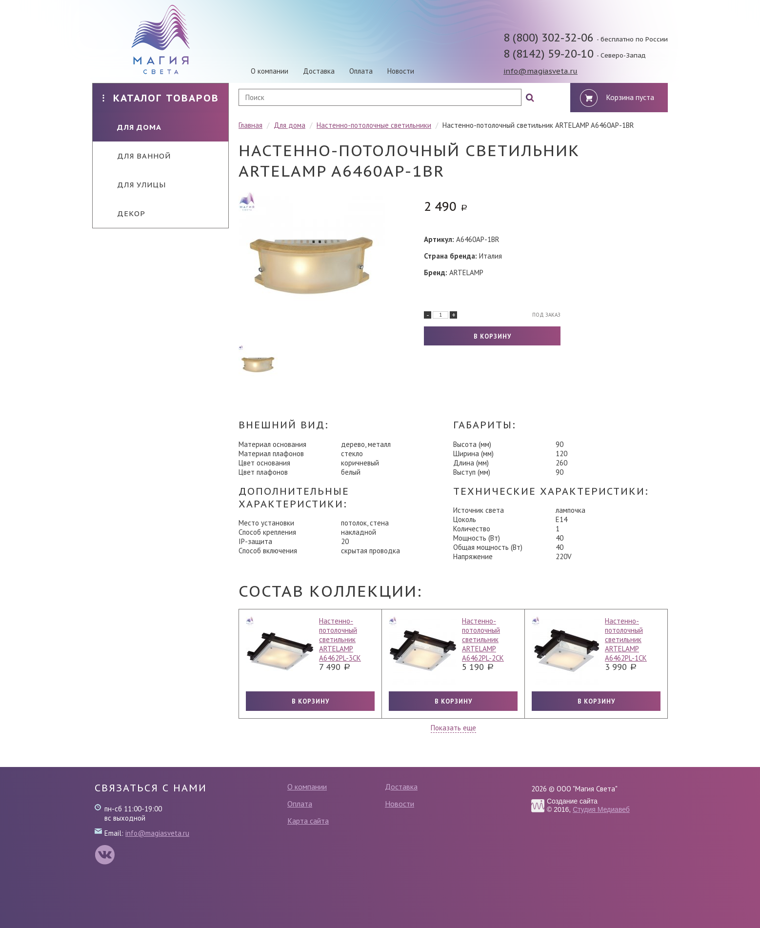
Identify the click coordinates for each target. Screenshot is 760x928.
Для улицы (134, 184)
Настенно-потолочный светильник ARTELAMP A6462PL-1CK (626, 639)
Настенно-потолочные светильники (374, 125)
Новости (400, 71)
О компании (269, 71)
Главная (250, 125)
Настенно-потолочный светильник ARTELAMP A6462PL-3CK (340, 639)
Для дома (131, 127)
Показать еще (453, 727)
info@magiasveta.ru (540, 71)
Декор (123, 213)
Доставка (319, 71)
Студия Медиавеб (601, 809)
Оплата (361, 71)
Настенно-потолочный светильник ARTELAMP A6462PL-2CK (483, 639)
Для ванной (136, 156)
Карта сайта (308, 821)
